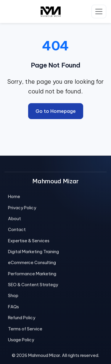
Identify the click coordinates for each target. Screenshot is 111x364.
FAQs (13, 306)
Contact (17, 229)
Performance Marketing (32, 273)
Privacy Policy (22, 207)
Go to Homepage (56, 111)
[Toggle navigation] (98, 11)
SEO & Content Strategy (33, 284)
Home (14, 196)
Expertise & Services (28, 240)
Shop (13, 295)
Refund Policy (21, 317)
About (14, 218)
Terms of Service (25, 329)
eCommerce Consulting (32, 262)
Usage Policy (21, 339)
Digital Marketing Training (33, 251)
